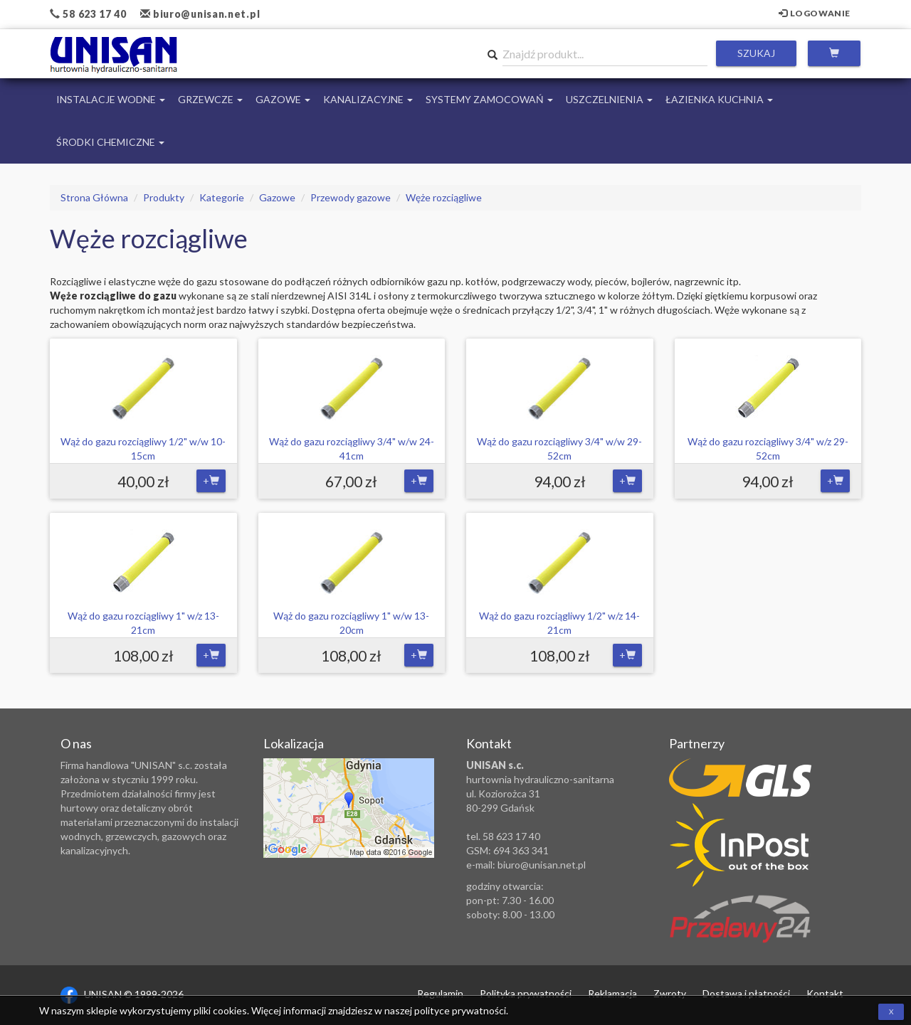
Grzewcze (210, 99)
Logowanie (815, 13)
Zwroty (669, 993)
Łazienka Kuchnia (719, 99)
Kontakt (824, 993)
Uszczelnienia (609, 99)
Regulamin (440, 993)
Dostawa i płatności (746, 993)
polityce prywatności (460, 1010)
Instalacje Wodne (110, 99)
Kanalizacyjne (368, 99)
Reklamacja (612, 993)
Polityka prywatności (526, 993)
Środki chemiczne (110, 142)
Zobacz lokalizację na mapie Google (348, 808)
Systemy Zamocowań (489, 99)
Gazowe (283, 99)
